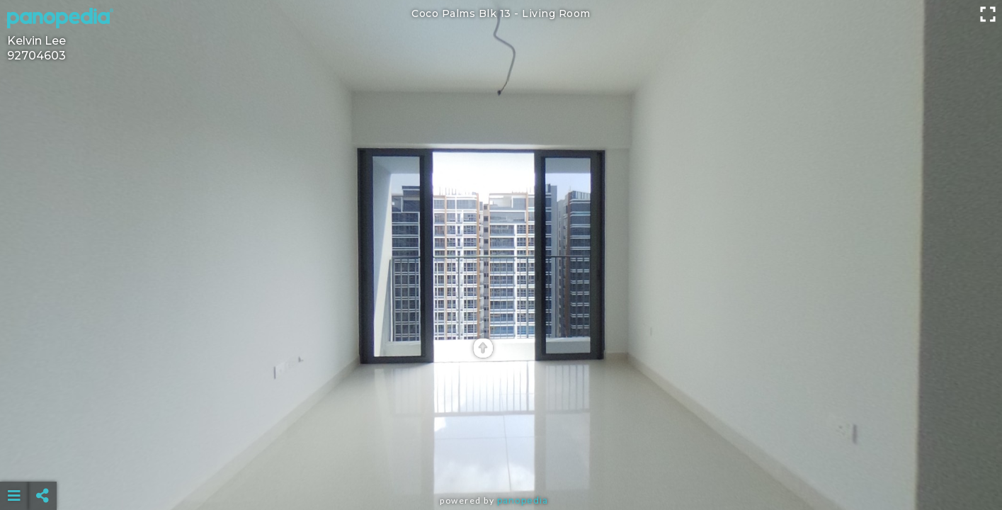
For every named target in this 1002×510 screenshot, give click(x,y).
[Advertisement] (501, 460)
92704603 (36, 55)
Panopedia (522, 500)
